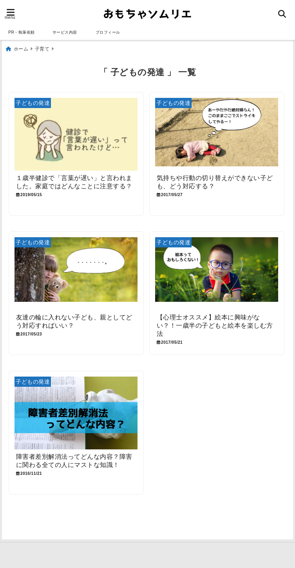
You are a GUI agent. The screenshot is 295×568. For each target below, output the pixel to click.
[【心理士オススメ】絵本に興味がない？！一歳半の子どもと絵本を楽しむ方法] (217, 274)
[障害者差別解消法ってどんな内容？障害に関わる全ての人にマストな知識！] (76, 413)
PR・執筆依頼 (21, 32)
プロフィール (108, 32)
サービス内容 (64, 32)
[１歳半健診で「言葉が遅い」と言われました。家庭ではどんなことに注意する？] (76, 134)
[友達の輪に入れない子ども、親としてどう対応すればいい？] (76, 274)
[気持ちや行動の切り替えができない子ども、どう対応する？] (217, 134)
